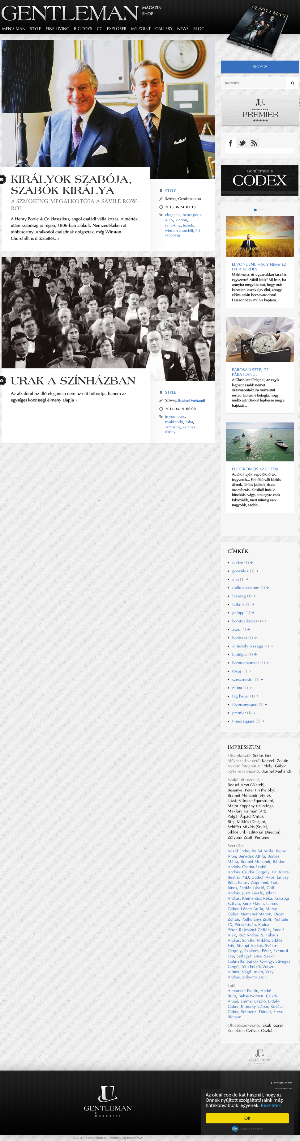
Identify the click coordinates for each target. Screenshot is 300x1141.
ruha (189, 422)
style (35, 28)
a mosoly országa (252, 646)
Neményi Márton (256, 914)
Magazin (151, 7)
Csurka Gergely (256, 872)
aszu (241, 629)
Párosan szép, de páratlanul (250, 372)
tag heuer (245, 696)
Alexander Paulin (243, 990)
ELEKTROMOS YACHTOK (255, 469)
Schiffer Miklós (255, 940)
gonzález (245, 571)
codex (242, 562)
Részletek (271, 1105)
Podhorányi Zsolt (256, 919)
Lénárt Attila (252, 908)
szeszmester (247, 679)
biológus (244, 654)
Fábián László (251, 887)
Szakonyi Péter (257, 950)
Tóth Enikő (250, 966)
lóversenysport (249, 704)
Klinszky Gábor (254, 1006)
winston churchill (179, 230)
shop (260, 67)
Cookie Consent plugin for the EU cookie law (247, 1129)
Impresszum (283, 1089)
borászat (244, 637)
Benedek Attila (251, 856)
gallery (164, 28)
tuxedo (188, 225)
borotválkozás (249, 621)
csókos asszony (250, 587)
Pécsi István (245, 924)
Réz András (248, 935)
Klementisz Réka (257, 898)
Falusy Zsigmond (253, 882)
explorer (116, 28)
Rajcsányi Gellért (254, 929)
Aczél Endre (238, 851)
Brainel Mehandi (191, 400)
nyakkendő (174, 422)
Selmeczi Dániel (256, 1011)
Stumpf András (250, 945)
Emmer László (253, 1001)
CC (99, 28)
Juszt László (252, 893)
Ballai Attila (262, 851)
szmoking (173, 225)
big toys (83, 28)
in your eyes (175, 416)
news (183, 28)
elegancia (172, 215)
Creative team (281, 1083)
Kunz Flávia (253, 903)
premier (243, 712)
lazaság (243, 596)
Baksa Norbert (251, 996)
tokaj (241, 671)
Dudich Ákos (262, 877)
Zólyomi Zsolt (254, 977)
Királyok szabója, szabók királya (71, 184)
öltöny (170, 432)
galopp (243, 612)
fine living (57, 28)
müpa (242, 687)
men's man (13, 28)
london (181, 220)
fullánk (243, 604)
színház (189, 427)
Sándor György (260, 961)
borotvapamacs (250, 662)
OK (247, 1118)
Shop (147, 13)
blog (198, 28)
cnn (240, 579)
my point (141, 28)
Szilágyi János (249, 956)
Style (170, 191)
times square (248, 721)
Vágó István (252, 971)
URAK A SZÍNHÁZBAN (73, 380)
